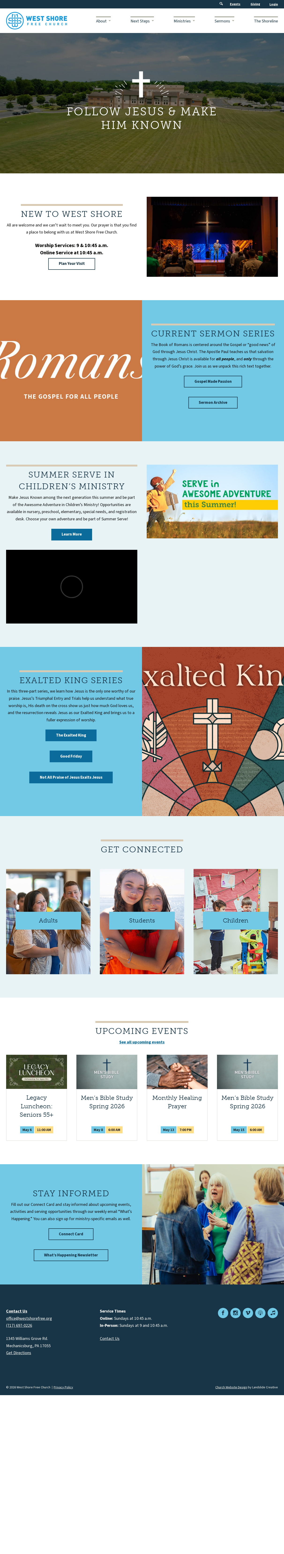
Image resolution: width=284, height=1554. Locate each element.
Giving (255, 4)
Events (235, 4)
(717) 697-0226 (19, 1325)
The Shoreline (266, 21)
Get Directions (18, 1353)
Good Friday (71, 756)
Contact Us (110, 1339)
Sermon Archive (213, 402)
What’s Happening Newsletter (71, 1255)
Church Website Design (231, 1387)
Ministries (182, 21)
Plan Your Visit (72, 263)
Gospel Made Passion (213, 381)
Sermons (222, 21)
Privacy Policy (63, 1387)
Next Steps (140, 21)
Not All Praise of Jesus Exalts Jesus (71, 777)
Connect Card (71, 1234)
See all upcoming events (141, 1042)
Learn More (72, 534)
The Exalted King (71, 735)
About (101, 21)
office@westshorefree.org (29, 1318)
